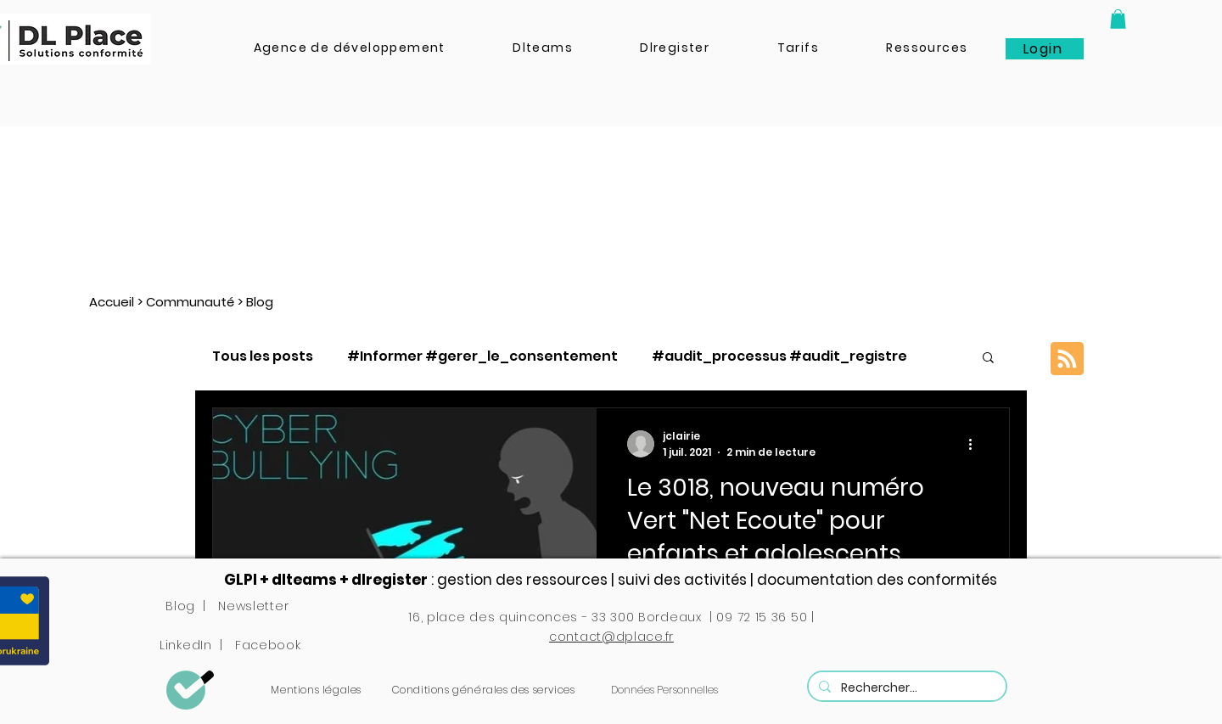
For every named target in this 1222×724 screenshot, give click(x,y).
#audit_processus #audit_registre (779, 356)
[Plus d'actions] (976, 444)
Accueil (111, 302)
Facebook (268, 645)
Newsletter (253, 606)
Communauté (190, 302)
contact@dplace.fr (611, 636)
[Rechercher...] (905, 688)
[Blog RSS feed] (1067, 359)
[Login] (1045, 48)
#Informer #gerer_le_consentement (482, 356)
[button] (1118, 19)
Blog (180, 606)
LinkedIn (186, 645)
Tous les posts (262, 356)
